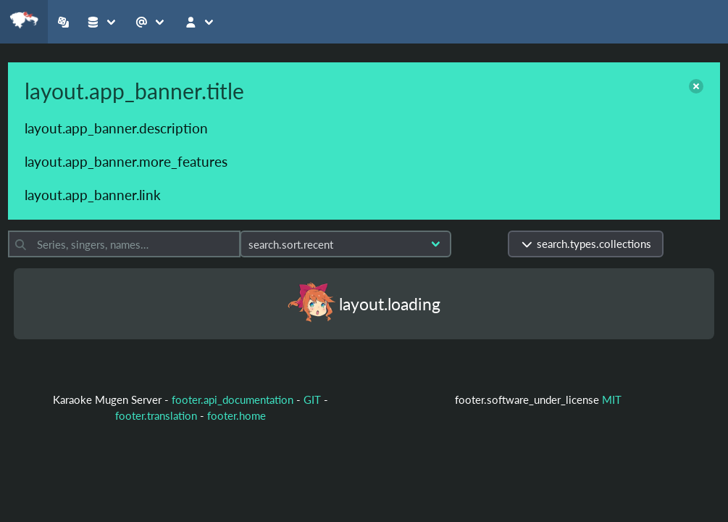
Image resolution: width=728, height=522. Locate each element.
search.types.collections (585, 243)
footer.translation (156, 415)
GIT (314, 399)
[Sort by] (346, 244)
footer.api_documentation (232, 399)
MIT (612, 399)
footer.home (236, 415)
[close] (696, 86)
